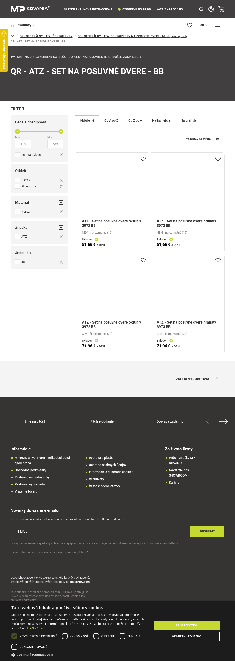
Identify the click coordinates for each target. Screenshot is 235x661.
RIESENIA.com (80, 581)
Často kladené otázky (104, 486)
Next (223, 421)
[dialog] (117, 631)
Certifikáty (96, 479)
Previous (210, 421)
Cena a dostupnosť (39, 122)
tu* (86, 552)
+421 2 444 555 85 (170, 9)
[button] (79, 655)
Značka (39, 227)
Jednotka (39, 253)
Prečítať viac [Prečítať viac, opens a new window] (35, 628)
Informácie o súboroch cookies (111, 472)
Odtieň (39, 171)
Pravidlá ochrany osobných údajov (32, 596)
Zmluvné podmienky (23, 600)
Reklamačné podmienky (32, 477)
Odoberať (207, 531)
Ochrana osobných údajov (107, 465)
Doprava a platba (101, 458)
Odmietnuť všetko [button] (186, 636)
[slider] (17, 131)
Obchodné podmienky (30, 470)
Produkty (22, 25)
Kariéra (174, 482)
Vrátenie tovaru (26, 491)
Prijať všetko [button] (186, 625)
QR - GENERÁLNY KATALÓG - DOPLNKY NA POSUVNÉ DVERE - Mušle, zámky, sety (132, 36)
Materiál (39, 202)
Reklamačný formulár (30, 484)
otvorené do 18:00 (134, 9)
